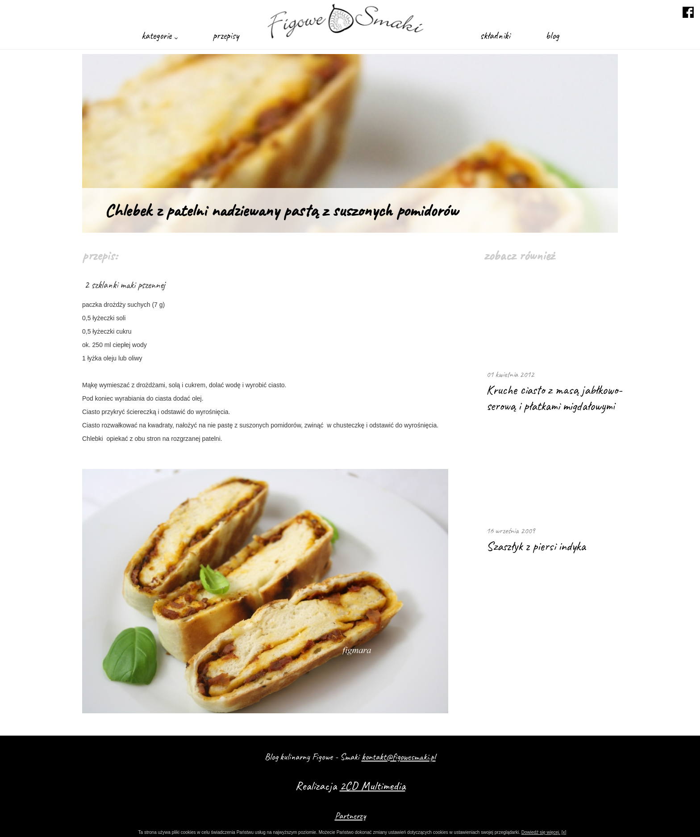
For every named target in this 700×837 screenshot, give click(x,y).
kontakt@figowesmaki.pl (399, 756)
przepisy (226, 35)
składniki (495, 35)
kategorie (159, 35)
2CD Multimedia (372, 785)
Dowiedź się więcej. (540, 832)
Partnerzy (350, 815)
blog (552, 35)
